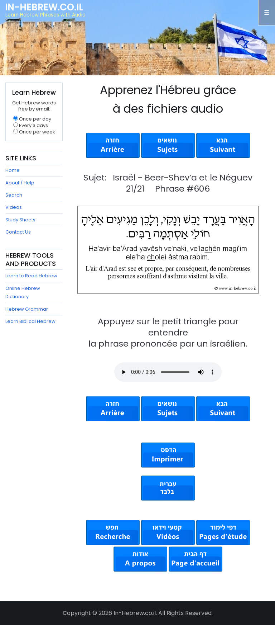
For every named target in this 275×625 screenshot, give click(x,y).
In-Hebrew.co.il (44, 7)
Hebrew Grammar (26, 309)
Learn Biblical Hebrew (30, 321)
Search (13, 195)
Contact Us (18, 232)
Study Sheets (20, 219)
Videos (13, 207)
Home (12, 170)
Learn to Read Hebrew (31, 275)
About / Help (19, 182)
